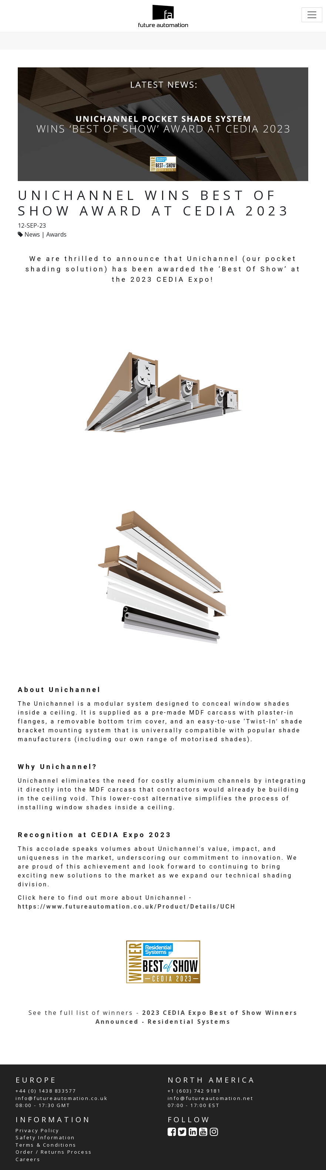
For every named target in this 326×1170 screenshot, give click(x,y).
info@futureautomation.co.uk (62, 1098)
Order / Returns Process (54, 1152)
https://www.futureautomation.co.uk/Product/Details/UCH (127, 906)
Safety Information (45, 1137)
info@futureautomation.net (210, 1098)
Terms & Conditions (46, 1144)
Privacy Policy (37, 1130)
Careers (28, 1159)
